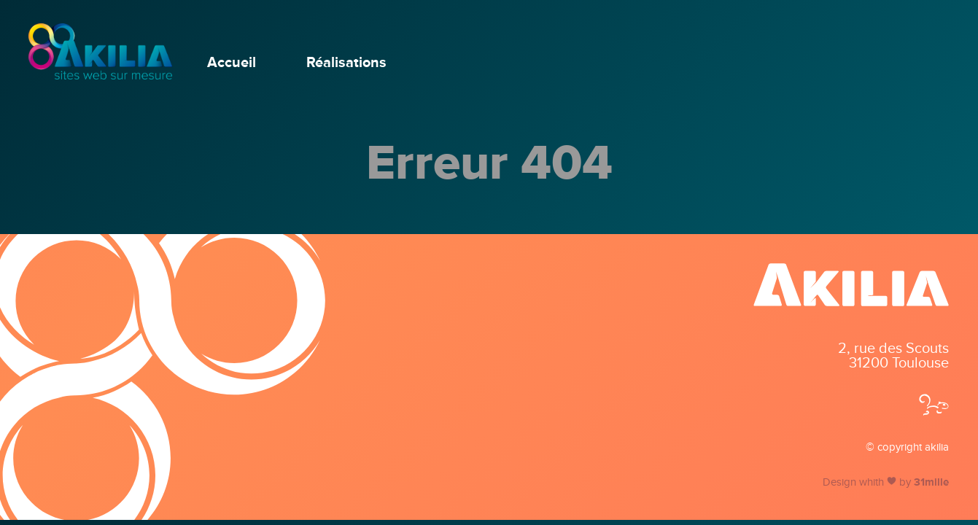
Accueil (231, 62)
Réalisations (346, 62)
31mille (931, 482)
